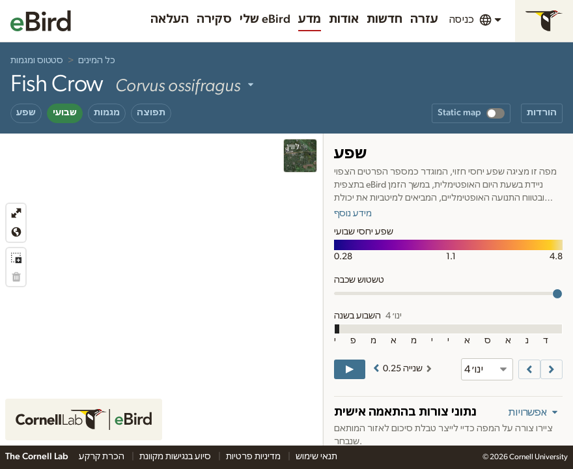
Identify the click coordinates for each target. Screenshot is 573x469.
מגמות (107, 112)
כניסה (461, 19)
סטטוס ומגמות (36, 60)
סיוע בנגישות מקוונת (176, 456)
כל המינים (96, 60)
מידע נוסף (353, 213)
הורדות (542, 112)
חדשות (384, 19)
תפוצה (151, 112)
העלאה (169, 19)
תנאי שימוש (316, 456)
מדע (309, 19)
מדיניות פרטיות (254, 456)
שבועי (65, 112)
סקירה (214, 19)
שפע (26, 112)
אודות (344, 19)
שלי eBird (265, 19)
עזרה (424, 19)
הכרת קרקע (102, 456)
